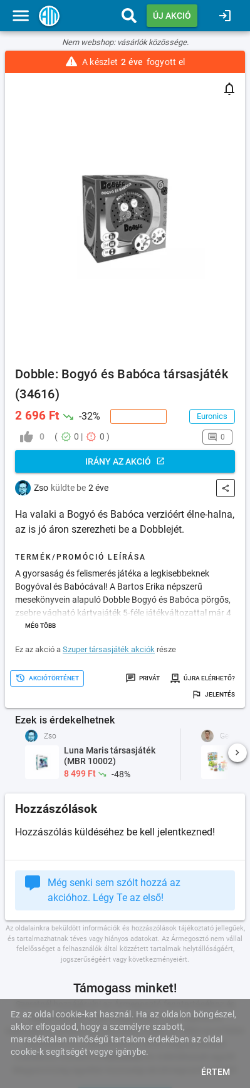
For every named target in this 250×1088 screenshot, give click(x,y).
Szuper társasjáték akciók (109, 649)
